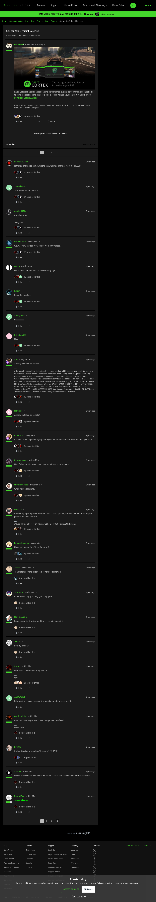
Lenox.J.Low (20, 334)
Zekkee (17, 567)
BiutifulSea (19, 796)
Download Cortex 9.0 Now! (26, 97)
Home (4, 21)
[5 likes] (26, 495)
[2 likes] (25, 757)
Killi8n (17, 290)
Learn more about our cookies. (126, 883)
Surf (16, 359)
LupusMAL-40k (21, 161)
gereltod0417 (20, 211)
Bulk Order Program (11, 867)
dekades (18, 44)
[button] (148, 5)
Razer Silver (118, 5)
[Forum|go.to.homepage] (16, 5)
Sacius (17, 666)
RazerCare (52, 863)
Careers (73, 854)
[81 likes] (27, 116)
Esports (29, 863)
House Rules (70, 5)
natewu (17, 746)
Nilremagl (18, 410)
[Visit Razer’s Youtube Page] (94, 867)
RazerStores (8, 850)
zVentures (74, 863)
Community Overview (19, 21)
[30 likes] (27, 252)
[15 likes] (27, 276)
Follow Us (96, 846)
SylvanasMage (21, 460)
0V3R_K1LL (19, 435)
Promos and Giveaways (95, 5)
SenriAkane (19, 186)
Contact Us (75, 867)
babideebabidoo (21, 543)
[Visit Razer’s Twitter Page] (94, 863)
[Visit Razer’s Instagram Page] (94, 854)
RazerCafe (8, 854)
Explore (29, 846)
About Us (74, 850)
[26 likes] (27, 227)
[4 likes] (26, 470)
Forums (41, 5)
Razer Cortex (37, 21)
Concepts (29, 858)
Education (7, 871)
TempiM (17, 641)
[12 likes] (27, 528)
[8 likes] (26, 445)
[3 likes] (26, 553)
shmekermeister (21, 484)
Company (74, 846)
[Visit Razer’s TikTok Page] (94, 871)
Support (54, 5)
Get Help (51, 850)
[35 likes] (27, 172)
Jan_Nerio (18, 592)
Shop (6, 846)
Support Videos (54, 871)
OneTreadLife (20, 716)
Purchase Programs (11, 863)
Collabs (29, 867)
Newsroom (75, 858)
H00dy (17, 266)
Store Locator (9, 858)
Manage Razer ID (54, 867)
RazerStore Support (55, 858)
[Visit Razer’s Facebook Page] (94, 850)
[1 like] (24, 578)
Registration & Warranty (57, 854)
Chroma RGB (31, 854)
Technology (30, 850)
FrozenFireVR (20, 241)
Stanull (17, 771)
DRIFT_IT (18, 509)
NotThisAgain (20, 617)
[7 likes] (26, 421)
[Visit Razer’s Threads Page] (94, 859)
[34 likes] (27, 196)
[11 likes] (27, 345)
